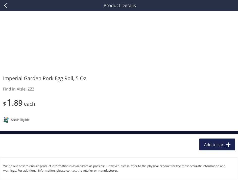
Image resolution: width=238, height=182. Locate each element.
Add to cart (214, 144)
